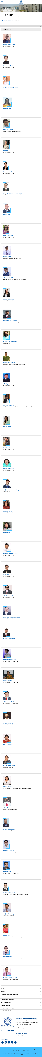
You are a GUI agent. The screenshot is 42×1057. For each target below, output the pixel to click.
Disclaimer (20, 1050)
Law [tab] (21, 988)
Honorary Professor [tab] (21, 999)
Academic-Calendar (18, 1049)
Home (4, 20)
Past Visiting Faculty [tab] (21, 1008)
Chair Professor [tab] (21, 1002)
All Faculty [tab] (21, 26)
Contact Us (26, 1050)
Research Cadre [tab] (21, 1011)
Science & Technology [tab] (21, 997)
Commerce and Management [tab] (21, 994)
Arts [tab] (21, 991)
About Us (10, 1049)
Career (36, 1049)
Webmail (15, 1050)
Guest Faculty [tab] (21, 1005)
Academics (10, 20)
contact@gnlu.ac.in (23, 1027)
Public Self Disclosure (29, 1049)
